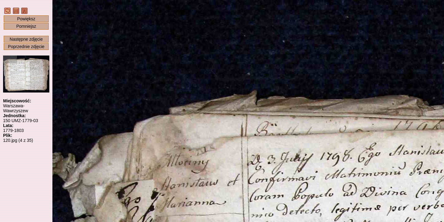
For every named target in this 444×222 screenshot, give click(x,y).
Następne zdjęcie (26, 39)
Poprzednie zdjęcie (26, 46)
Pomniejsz (26, 26)
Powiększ (26, 18)
